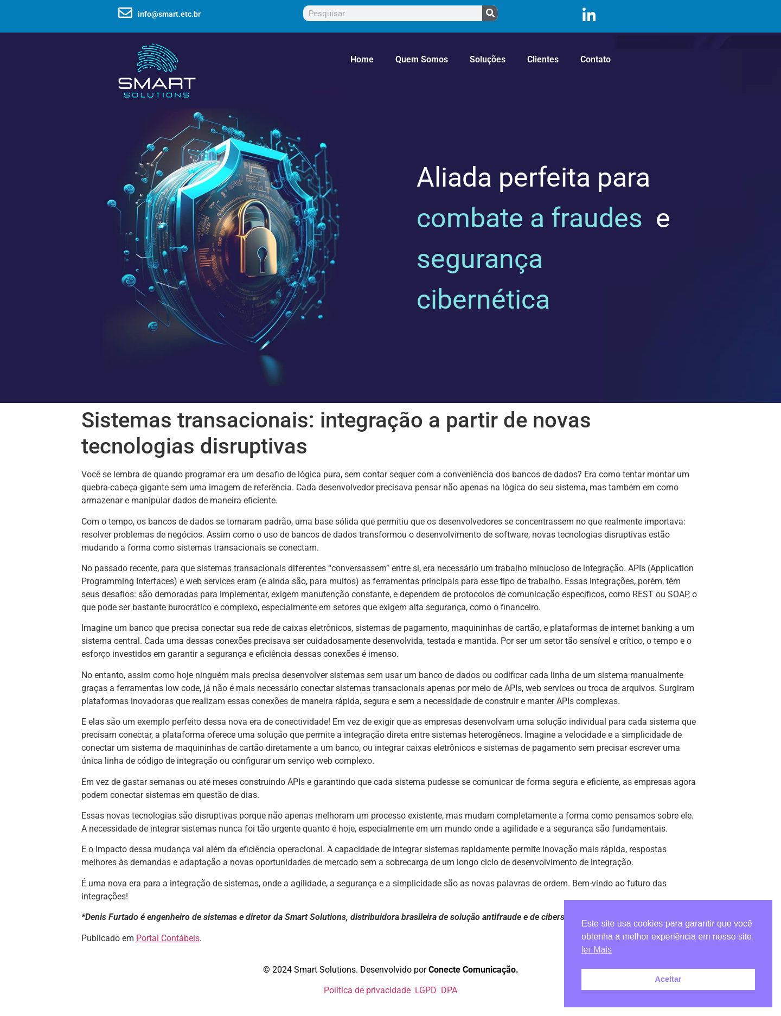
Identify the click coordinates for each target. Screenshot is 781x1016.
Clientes (543, 59)
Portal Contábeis (168, 938)
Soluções (487, 59)
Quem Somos (421, 59)
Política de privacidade (367, 990)
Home (362, 59)
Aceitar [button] (668, 979)
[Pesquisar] (490, 13)
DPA (447, 990)
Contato (595, 59)
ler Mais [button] (596, 949)
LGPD (426, 990)
